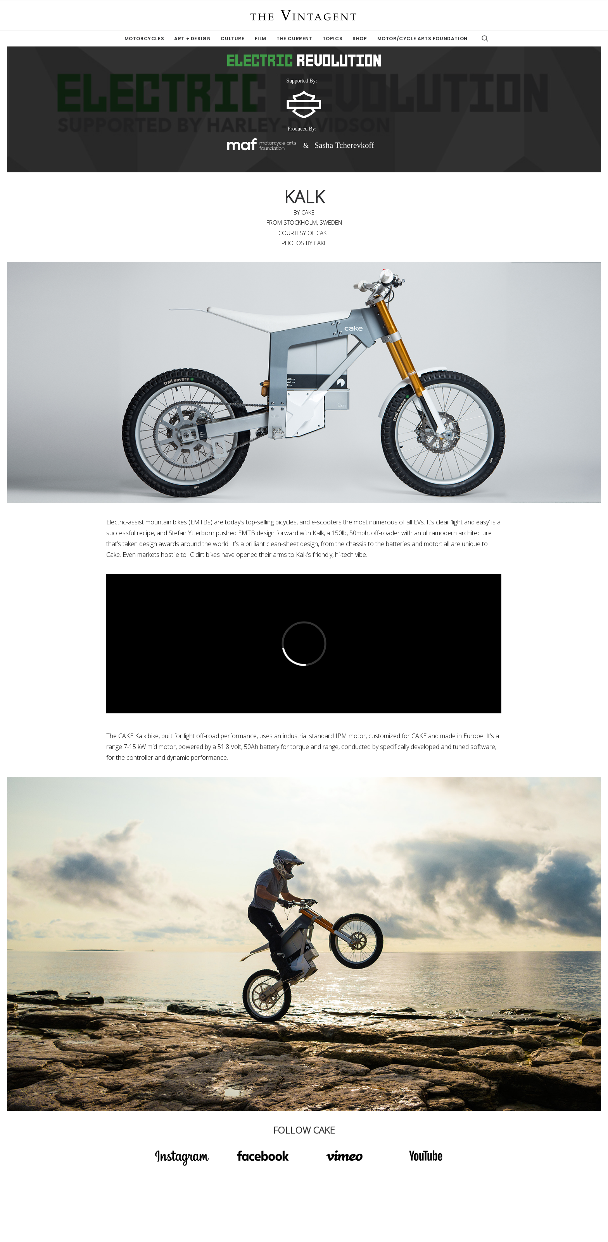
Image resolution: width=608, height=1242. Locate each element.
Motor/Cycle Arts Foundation (422, 38)
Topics (333, 38)
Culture (232, 38)
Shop (359, 38)
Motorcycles (144, 38)
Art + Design (192, 38)
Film (260, 38)
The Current (294, 38)
